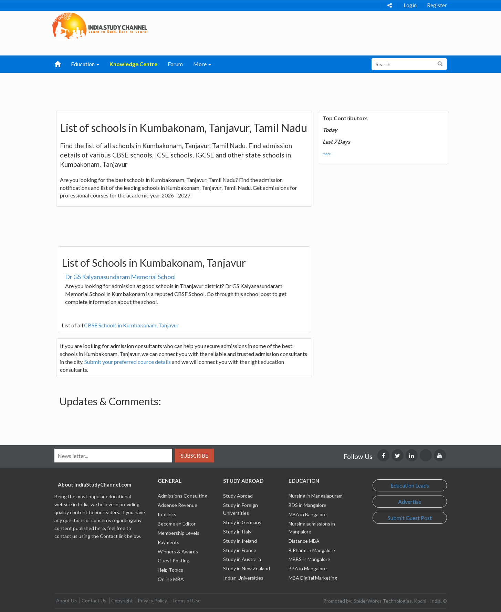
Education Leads (409, 485)
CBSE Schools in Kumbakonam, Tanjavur (131, 325)
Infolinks (167, 514)
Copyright (122, 600)
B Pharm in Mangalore (312, 550)
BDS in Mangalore (307, 505)
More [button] (202, 64)
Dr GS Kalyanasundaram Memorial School (120, 276)
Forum (175, 64)
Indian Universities (243, 578)
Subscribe (194, 455)
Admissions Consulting (182, 496)
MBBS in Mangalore (309, 559)
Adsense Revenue (177, 505)
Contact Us (94, 600)
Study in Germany (242, 522)
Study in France (239, 550)
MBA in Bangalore (308, 514)
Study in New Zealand (246, 568)
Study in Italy (237, 531)
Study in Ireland (240, 541)
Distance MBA (304, 541)
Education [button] (85, 64)
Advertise (409, 501)
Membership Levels (178, 533)
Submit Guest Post (410, 517)
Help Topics (170, 570)
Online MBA (171, 579)
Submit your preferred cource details (127, 361)
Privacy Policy (152, 600)
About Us (66, 600)
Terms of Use (186, 600)
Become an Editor (177, 524)
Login (410, 5)
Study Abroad (238, 496)
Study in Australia (242, 559)
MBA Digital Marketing (313, 578)
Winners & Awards (178, 551)
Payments (168, 542)
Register (437, 5)
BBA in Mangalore (308, 568)
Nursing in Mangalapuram (316, 496)
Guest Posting (173, 560)
